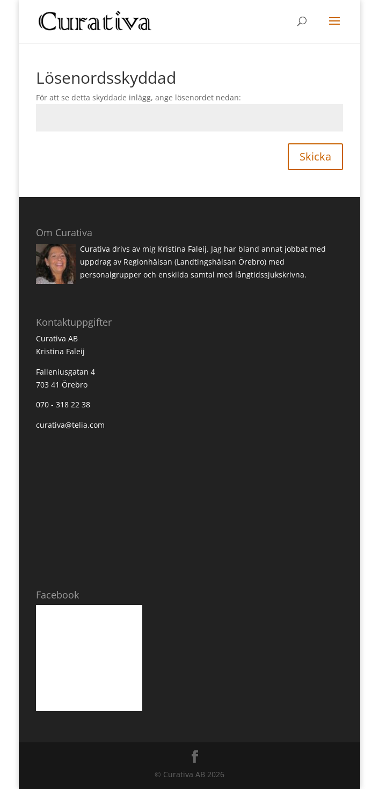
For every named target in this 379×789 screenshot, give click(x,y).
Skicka (315, 156)
